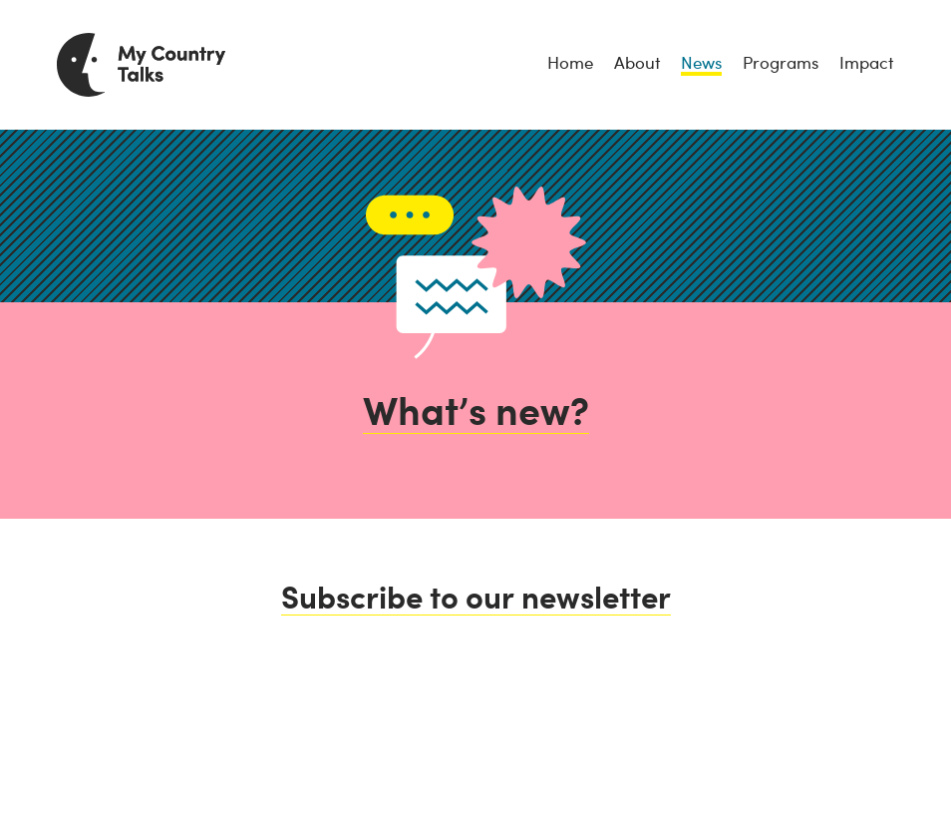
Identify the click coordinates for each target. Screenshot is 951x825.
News (701, 63)
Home (570, 63)
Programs (780, 63)
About (637, 63)
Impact (866, 63)
